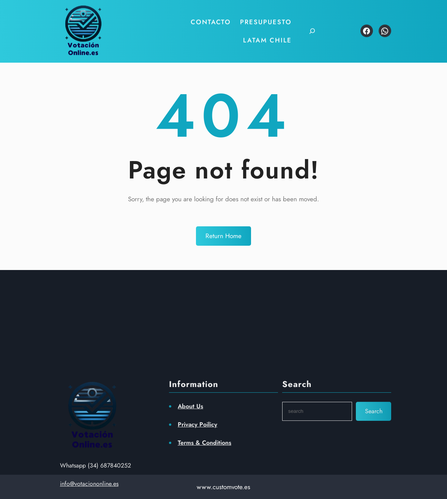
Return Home (223, 235)
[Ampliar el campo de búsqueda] (307, 28)
